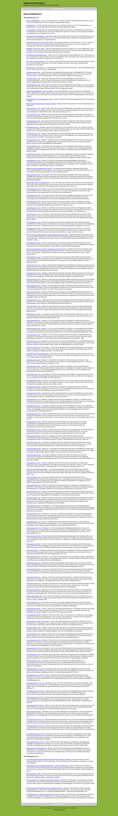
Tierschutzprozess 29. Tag (34, 314)
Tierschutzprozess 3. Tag (33, 85)
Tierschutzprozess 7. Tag (33, 133)
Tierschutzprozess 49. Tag (34, 455)
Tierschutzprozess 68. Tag (34, 608)
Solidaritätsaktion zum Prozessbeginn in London (40, 99)
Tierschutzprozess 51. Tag (34, 477)
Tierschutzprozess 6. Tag (33, 121)
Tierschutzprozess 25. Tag (34, 285)
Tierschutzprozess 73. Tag (34, 640)
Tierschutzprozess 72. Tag (34, 634)
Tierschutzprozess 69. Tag (34, 615)
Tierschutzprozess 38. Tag (34, 380)
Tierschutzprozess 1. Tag (33, 72)
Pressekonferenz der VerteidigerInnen (37, 55)
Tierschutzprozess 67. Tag (34, 602)
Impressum (55, 809)
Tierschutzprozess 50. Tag (34, 463)
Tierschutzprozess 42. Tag (34, 405)
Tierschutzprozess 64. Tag (34, 577)
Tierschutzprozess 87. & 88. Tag (35, 705)
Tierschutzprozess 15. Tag (34, 201)
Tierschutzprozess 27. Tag (34, 300)
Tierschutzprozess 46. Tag (34, 436)
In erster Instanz (31, 30)
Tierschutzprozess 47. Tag (34, 442)
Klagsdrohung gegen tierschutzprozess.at (38, 353)
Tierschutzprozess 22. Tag (34, 265)
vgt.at (64, 808)
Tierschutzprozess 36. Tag (34, 366)
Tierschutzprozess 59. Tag (34, 536)
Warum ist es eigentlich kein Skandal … (37, 469)
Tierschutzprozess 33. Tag (34, 341)
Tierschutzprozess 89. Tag (34, 711)
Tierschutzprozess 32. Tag (34, 334)
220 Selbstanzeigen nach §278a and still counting (40, 42)
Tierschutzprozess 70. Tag (34, 621)
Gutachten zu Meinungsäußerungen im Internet (39, 168)
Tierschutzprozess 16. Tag (34, 208)
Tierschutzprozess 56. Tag (34, 513)
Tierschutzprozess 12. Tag (34, 174)
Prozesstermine (31, 67)
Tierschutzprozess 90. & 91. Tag (35, 719)
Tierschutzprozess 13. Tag (34, 189)
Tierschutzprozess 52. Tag (34, 485)
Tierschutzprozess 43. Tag (34, 413)
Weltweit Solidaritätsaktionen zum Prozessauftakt (40, 91)
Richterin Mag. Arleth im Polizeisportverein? (38, 182)
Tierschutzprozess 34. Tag (34, 347)
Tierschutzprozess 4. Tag (33, 108)
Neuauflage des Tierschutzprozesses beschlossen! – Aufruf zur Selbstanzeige (47, 765)
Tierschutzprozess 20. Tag (34, 242)
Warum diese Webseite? (33, 20)
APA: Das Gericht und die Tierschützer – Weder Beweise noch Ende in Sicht (47, 234)
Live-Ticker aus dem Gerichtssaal (36, 61)
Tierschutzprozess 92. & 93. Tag (35, 726)
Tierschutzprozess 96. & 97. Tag (35, 742)
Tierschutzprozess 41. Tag (34, 399)
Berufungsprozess (31, 773)
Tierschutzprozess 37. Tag (34, 374)
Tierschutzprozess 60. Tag (34, 544)
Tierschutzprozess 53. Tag (34, 491)
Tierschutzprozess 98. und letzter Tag (37, 748)
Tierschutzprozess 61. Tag (34, 556)
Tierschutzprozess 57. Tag (34, 521)
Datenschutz (62, 809)
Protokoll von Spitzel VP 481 (34, 596)
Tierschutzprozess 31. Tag (34, 328)
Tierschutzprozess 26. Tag (34, 292)
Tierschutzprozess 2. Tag (33, 78)
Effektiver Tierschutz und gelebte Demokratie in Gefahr (41, 4)
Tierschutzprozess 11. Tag (34, 160)
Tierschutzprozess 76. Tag (34, 660)
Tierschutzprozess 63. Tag (34, 569)
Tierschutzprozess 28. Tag (34, 306)
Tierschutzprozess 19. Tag (34, 228)
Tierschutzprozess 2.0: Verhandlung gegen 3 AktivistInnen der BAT (44, 788)
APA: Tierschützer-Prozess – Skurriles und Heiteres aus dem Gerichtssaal (46, 249)
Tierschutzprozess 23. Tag (34, 273)
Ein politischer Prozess (33, 127)
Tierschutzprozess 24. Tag (34, 279)
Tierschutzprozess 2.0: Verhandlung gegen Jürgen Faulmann (43, 780)
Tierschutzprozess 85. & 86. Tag (35, 697)
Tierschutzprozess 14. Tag (34, 195)
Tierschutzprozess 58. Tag (34, 528)
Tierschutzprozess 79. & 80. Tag (35, 675)
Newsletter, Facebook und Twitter (35, 48)
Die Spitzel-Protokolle (32, 550)
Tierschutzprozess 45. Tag (34, 429)
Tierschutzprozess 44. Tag (34, 421)
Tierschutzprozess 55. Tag (34, 505)
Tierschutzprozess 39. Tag (34, 387)
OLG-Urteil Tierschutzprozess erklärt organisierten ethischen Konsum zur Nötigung (49, 759)
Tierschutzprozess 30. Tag (34, 320)
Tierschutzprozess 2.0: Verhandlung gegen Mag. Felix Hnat (42, 794)
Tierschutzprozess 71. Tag (34, 627)
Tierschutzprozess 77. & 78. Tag (35, 668)
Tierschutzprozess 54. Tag (34, 497)
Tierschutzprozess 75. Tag (34, 654)
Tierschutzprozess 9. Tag (33, 146)
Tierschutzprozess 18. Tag (34, 222)
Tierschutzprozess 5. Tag (33, 114)
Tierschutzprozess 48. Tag (34, 448)
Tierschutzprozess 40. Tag (34, 393)
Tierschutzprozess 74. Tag (34, 648)
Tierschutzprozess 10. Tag (34, 154)
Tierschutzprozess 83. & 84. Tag (35, 691)
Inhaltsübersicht (58, 9)
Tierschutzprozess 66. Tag (34, 589)
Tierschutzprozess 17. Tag (34, 214)
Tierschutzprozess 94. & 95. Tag (35, 734)
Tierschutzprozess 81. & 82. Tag (35, 683)
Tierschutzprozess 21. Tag (34, 257)
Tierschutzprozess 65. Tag (34, 583)
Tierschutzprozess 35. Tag (34, 360)
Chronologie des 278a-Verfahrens (36, 36)
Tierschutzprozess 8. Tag (33, 140)
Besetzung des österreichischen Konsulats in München (41, 103)
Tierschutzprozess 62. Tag (34, 563)
